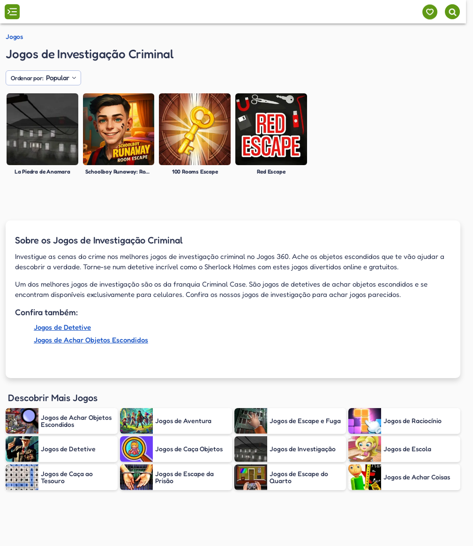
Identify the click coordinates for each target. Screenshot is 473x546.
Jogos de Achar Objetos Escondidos (91, 339)
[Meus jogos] (429, 12)
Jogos (14, 36)
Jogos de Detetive (62, 327)
